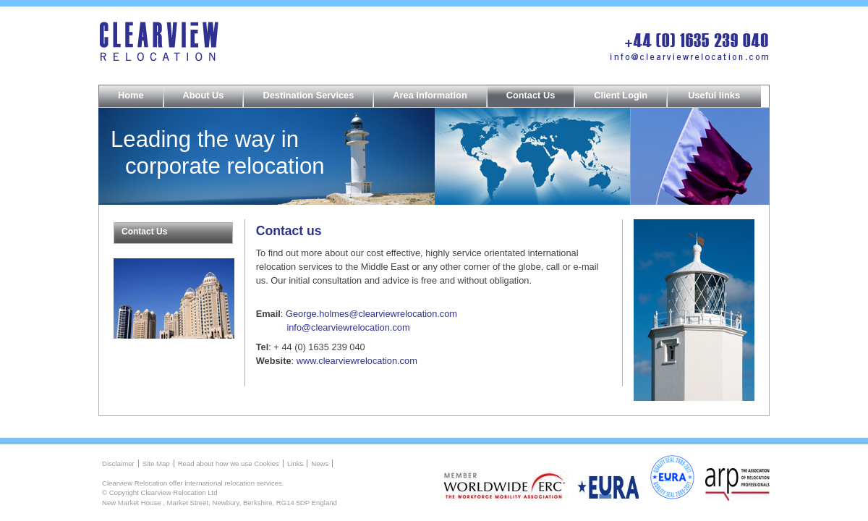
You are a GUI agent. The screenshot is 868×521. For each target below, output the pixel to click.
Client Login (620, 95)
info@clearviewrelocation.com (347, 327)
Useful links (714, 95)
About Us (203, 95)
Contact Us (531, 95)
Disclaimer (118, 463)
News (319, 463)
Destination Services (308, 95)
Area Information (430, 95)
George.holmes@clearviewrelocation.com (371, 313)
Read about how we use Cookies (228, 463)
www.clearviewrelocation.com (357, 360)
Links (295, 463)
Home (131, 95)
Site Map (156, 463)
